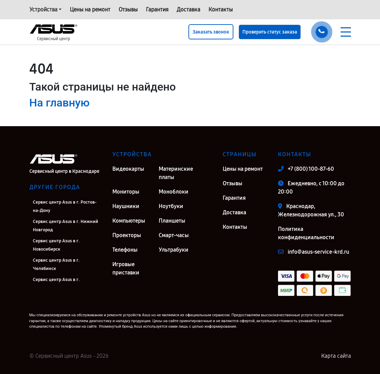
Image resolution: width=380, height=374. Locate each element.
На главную (59, 102)
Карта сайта (336, 356)
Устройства (43, 9)
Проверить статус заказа (269, 32)
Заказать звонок (211, 32)
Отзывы (128, 9)
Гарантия (157, 9)
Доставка (188, 9)
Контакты (220, 9)
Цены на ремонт (90, 9)
